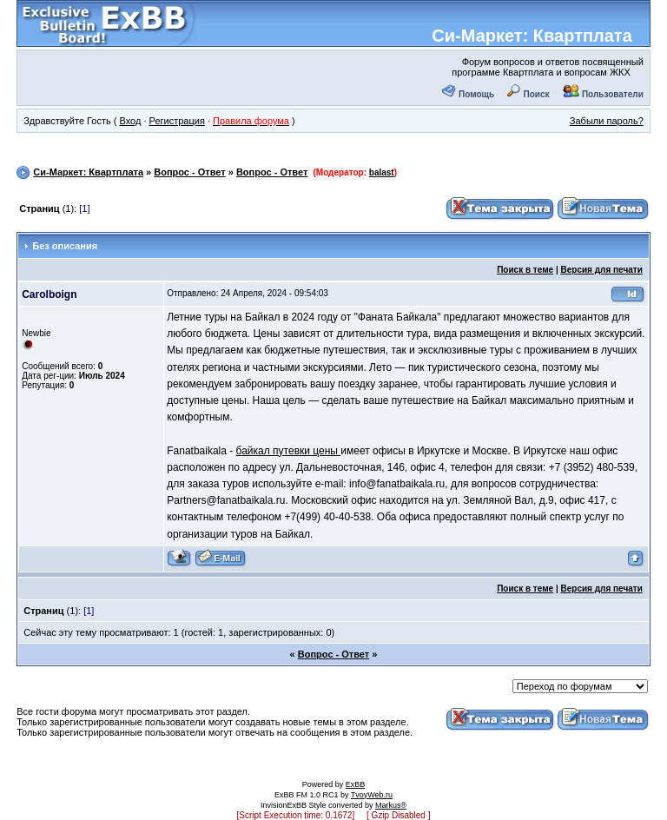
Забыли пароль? (607, 121)
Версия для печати (602, 269)
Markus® (390, 805)
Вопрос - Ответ (189, 172)
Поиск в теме (525, 269)
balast (381, 172)
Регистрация (177, 121)
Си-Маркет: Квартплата (531, 35)
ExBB (356, 784)
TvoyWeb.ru (372, 794)
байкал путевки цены (288, 451)
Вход (130, 121)
